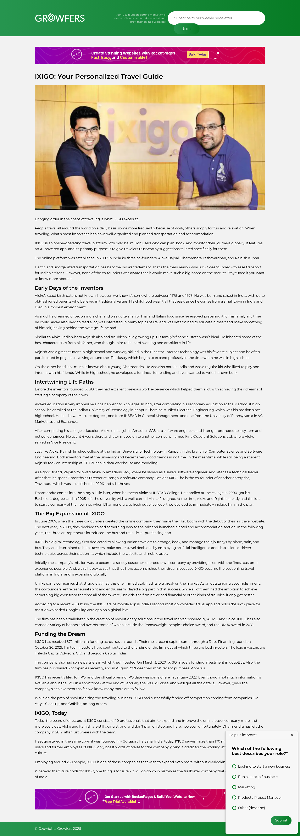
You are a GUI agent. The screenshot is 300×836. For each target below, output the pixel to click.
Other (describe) (251, 808)
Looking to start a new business (264, 766)
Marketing (246, 787)
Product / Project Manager (260, 798)
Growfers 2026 (69, 829)
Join (251, 18)
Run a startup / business (258, 777)
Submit (281, 820)
